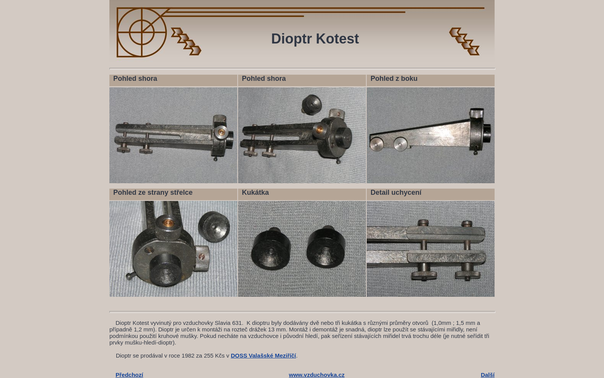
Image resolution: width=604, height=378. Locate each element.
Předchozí (129, 374)
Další (488, 374)
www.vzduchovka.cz (317, 374)
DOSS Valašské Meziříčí (263, 355)
